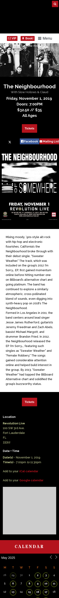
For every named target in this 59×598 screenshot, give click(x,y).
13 (13, 591)
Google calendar (31, 480)
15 (29, 591)
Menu (45, 38)
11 (54, 583)
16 (37, 591)
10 (46, 583)
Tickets (29, 128)
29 (12, 575)
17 (46, 591)
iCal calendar (28, 471)
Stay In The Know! (29, 45)
